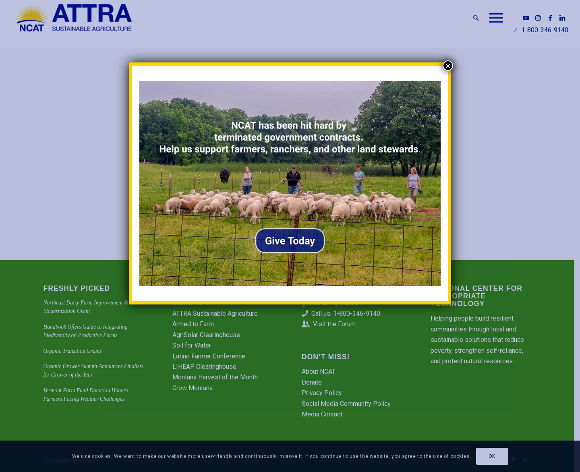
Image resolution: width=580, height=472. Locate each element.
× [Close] (448, 65)
